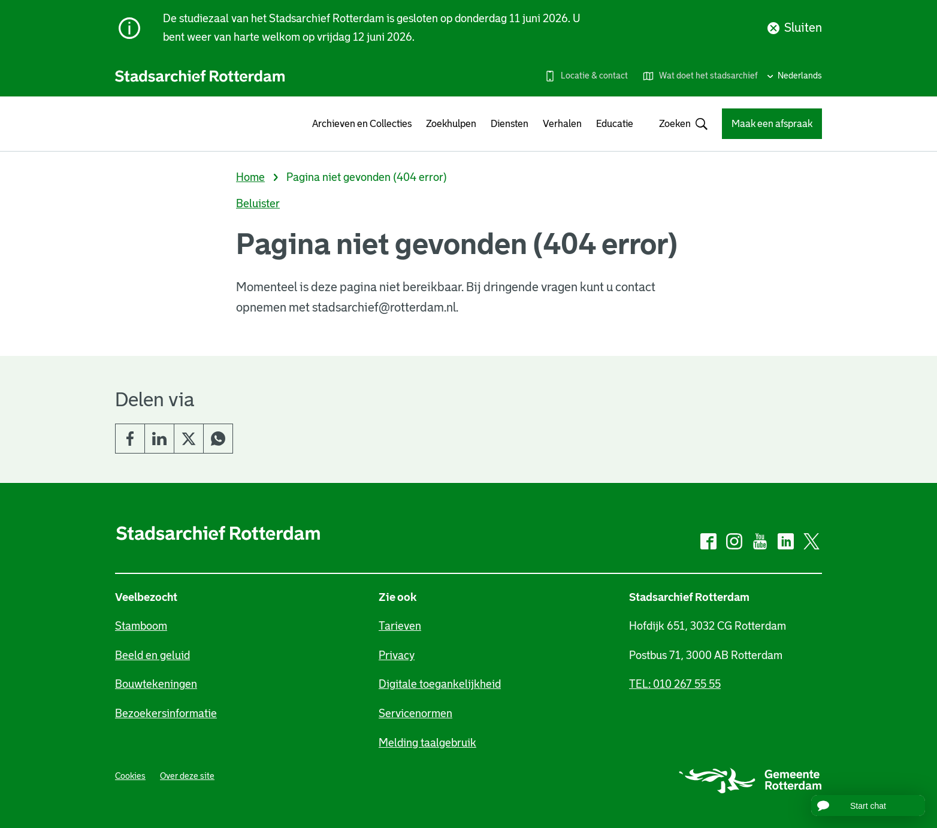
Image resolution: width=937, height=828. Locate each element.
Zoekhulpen (451, 124)
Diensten (509, 124)
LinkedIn (159, 438)
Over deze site (187, 776)
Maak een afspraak (772, 124)
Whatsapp (218, 438)
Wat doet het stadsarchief (708, 75)
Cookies (130, 776)
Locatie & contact (594, 75)
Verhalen (562, 124)
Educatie (614, 124)
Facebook (130, 438)
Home (250, 177)
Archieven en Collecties (362, 124)
